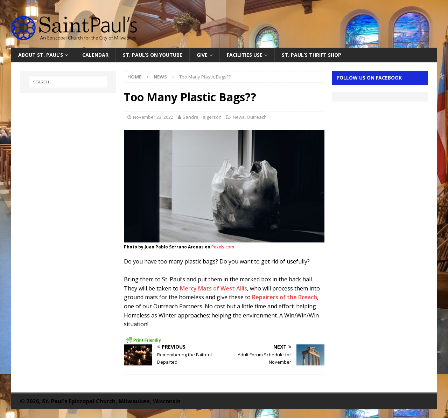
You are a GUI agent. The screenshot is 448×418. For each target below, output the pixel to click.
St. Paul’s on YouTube (152, 55)
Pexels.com (222, 247)
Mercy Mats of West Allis (212, 288)
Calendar (95, 55)
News (239, 117)
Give (202, 55)
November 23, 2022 (153, 117)
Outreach (257, 117)
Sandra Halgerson (202, 117)
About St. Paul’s (40, 55)
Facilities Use (244, 55)
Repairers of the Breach (284, 297)
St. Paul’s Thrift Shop (311, 55)
